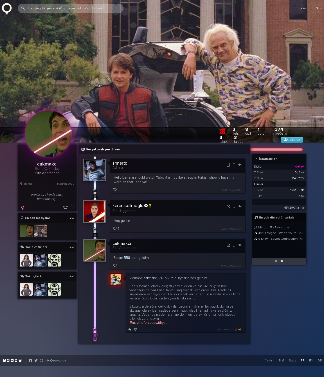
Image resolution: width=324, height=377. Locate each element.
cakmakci (121, 225)
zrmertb (119, 145)
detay (299, 148)
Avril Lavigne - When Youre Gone (279, 215)
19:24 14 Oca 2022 (231, 171)
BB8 (127, 239)
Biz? (281, 342)
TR (303, 342)
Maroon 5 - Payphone (271, 209)
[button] (276, 243)
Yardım (269, 342)
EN (311, 342)
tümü (71, 199)
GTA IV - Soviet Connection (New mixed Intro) (279, 220)
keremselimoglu (131, 187)
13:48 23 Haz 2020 (231, 247)
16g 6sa (299, 154)
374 (281, 112)
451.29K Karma (294, 189)
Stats (292, 342)
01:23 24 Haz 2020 (230, 210)
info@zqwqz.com (56, 342)
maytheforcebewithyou (148, 305)
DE (320, 342)
